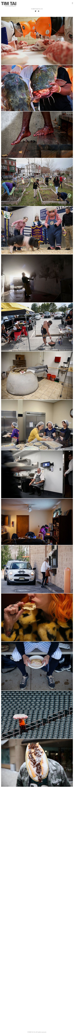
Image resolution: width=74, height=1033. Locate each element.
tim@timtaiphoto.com (37, 8)
